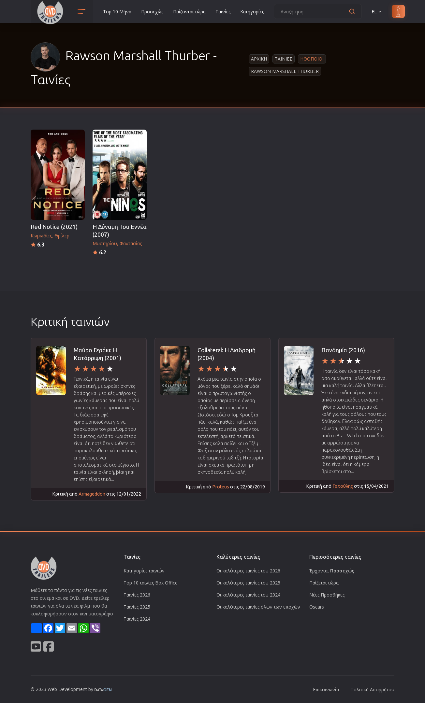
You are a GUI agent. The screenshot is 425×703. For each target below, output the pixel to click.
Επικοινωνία (326, 689)
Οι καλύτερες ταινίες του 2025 (248, 583)
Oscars (316, 607)
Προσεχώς (152, 11)
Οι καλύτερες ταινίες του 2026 (248, 571)
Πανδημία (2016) (343, 350)
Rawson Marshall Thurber (285, 71)
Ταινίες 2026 (137, 595)
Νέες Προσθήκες (326, 595)
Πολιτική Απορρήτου (372, 689)
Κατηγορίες (252, 11)
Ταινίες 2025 (137, 607)
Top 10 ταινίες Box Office (151, 583)
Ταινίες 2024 (137, 619)
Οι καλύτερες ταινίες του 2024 (248, 595)
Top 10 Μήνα (117, 11)
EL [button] (377, 11)
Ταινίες (222, 11)
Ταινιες (283, 59)
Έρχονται (331, 571)
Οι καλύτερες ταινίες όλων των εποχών (258, 607)
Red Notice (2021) (54, 227)
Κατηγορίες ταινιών (144, 571)
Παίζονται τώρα (189, 11)
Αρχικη (259, 59)
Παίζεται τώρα (324, 583)
